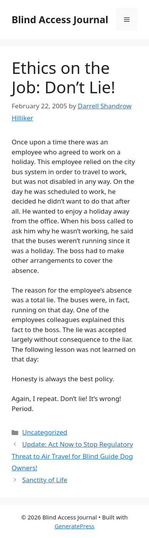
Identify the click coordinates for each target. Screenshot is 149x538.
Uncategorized (44, 432)
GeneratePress (74, 526)
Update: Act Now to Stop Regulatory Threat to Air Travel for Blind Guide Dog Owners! (72, 456)
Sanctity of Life (44, 479)
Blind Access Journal (60, 19)
